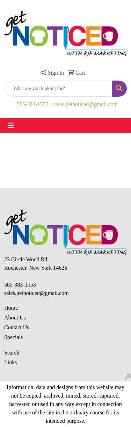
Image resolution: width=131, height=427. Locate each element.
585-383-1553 (33, 104)
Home (11, 308)
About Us (15, 318)
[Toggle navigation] (10, 125)
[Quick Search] (58, 89)
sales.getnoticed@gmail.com (85, 104)
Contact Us (16, 327)
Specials (13, 337)
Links (10, 362)
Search (12, 353)
